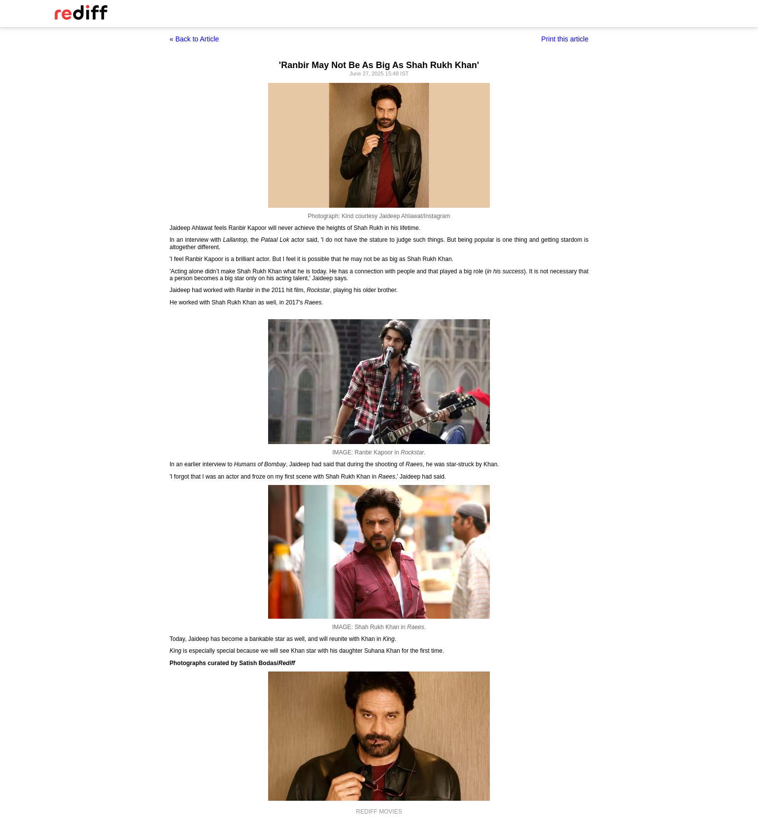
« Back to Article (194, 39)
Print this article (564, 39)
